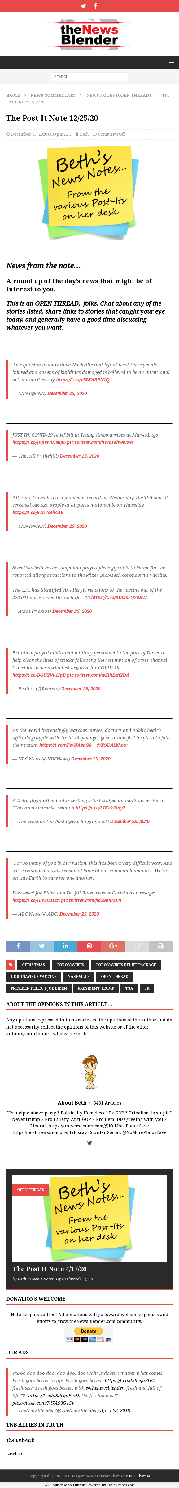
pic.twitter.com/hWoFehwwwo (100, 442)
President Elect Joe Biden (39, 988)
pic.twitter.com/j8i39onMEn (91, 900)
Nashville (79, 977)
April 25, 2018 (115, 1410)
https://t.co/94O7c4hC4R (37, 512)
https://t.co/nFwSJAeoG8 (65, 745)
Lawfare (15, 1453)
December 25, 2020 (67, 393)
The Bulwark (20, 1440)
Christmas (33, 965)
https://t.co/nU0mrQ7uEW (119, 597)
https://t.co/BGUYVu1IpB (39, 675)
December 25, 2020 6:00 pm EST (41, 134)
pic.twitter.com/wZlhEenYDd (98, 675)
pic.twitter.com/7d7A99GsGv (43, 1403)
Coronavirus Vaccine (34, 977)
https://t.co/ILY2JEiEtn (36, 900)
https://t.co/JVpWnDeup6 (39, 442)
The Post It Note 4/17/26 (49, 1269)
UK (146, 988)
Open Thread (115, 977)
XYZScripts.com (122, 1485)
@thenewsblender (105, 1388)
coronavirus (70, 965)
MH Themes (139, 1476)
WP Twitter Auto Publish (64, 1485)
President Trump (96, 988)
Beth (84, 134)
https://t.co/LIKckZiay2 (100, 808)
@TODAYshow (111, 745)
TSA (129, 988)
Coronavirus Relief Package (125, 965)
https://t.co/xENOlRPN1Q (82, 380)
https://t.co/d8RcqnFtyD (130, 1380)
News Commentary (53, 95)
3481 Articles (107, 1102)
